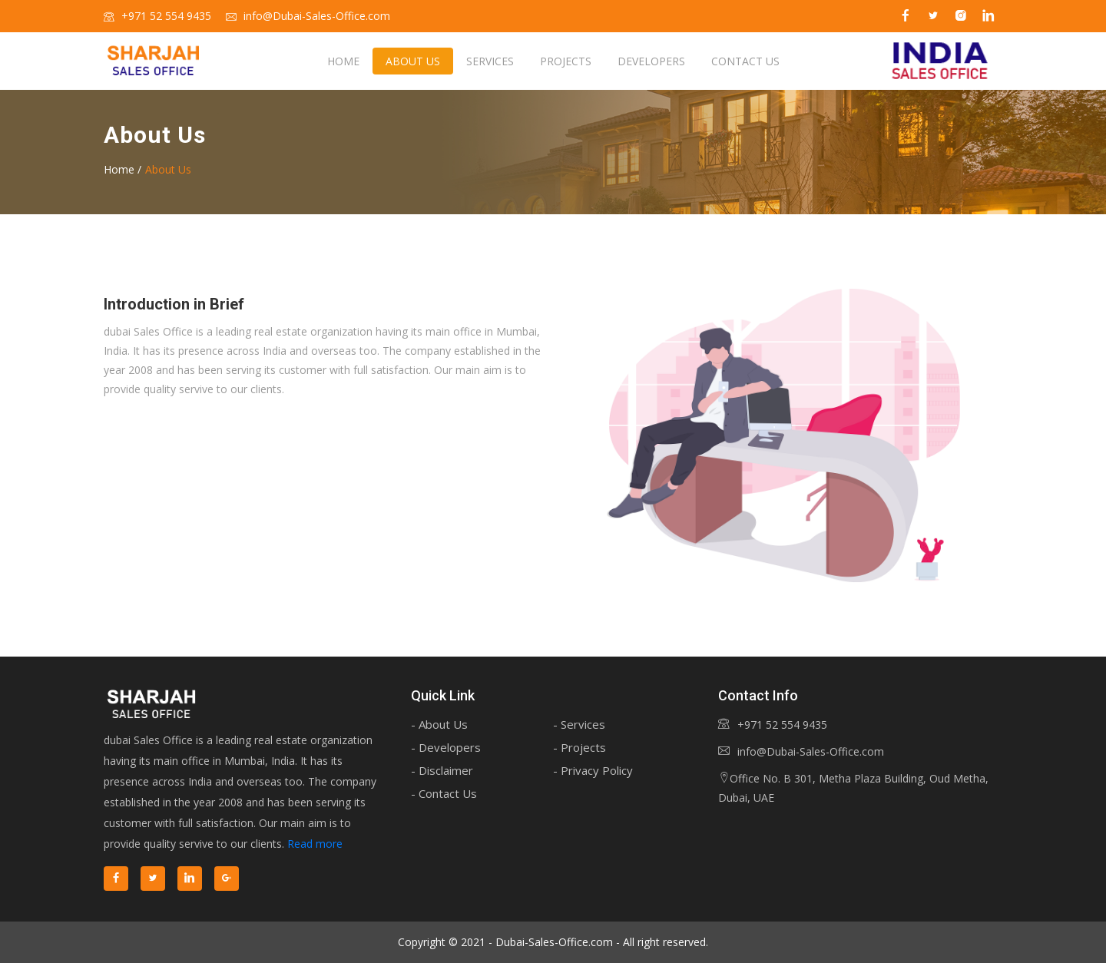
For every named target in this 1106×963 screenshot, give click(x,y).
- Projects (579, 747)
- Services (579, 724)
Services (490, 61)
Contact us (745, 61)
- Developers (446, 747)
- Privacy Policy (593, 770)
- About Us (439, 724)
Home (343, 61)
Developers (651, 61)
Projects (565, 61)
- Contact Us (444, 793)
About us (413, 61)
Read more (315, 843)
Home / (122, 169)
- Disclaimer (442, 770)
